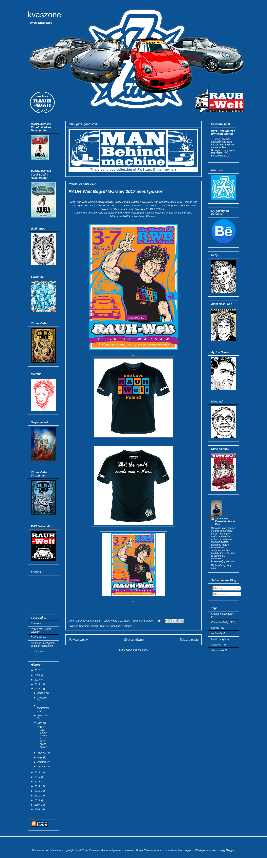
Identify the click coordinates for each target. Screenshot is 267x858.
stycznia (42, 766)
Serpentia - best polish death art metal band (42, 644)
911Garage (37, 651)
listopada (42, 697)
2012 (38, 791)
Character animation (222, 613)
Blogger (230, 850)
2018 (38, 684)
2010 (38, 800)
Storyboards (217, 650)
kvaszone (44, 14)
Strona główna (134, 639)
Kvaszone (36, 623)
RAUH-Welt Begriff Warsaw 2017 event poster (115, 191)
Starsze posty (189, 639)
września (42, 715)
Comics (104, 626)
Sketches (127, 626)
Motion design (218, 639)
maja (40, 757)
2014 (38, 781)
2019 (38, 679)
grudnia (41, 693)
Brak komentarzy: (143, 620)
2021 (38, 670)
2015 (38, 777)
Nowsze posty (78, 639)
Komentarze (221, 594)
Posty (217, 588)
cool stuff (115, 626)
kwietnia (42, 762)
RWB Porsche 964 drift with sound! (223, 132)
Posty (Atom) (140, 649)
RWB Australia (38, 637)
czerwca (42, 752)
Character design (89, 626)
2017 (38, 689)
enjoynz (189, 850)
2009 (38, 804)
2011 (38, 795)
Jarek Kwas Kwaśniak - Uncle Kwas (225, 521)
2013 (38, 786)
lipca (40, 723)
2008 (38, 809)
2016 (38, 772)
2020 (38, 675)
